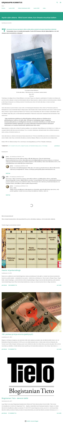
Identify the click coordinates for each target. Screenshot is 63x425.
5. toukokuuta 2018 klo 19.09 (21, 165)
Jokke (7, 176)
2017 (9, 145)
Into (19, 145)
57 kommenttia (12, 413)
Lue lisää (59, 285)
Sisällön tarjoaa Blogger (31, 421)
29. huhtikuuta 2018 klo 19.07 (17, 176)
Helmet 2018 (14, 145)
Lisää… (44, 8)
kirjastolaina (24, 145)
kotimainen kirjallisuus (35, 145)
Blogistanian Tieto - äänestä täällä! (15, 398)
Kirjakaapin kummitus (12, 2)
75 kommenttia (12, 349)
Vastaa (8, 173)
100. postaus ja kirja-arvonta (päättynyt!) (17, 334)
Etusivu (3, 8)
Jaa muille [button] (57, 145)
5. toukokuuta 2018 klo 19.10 (21, 186)
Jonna (7, 156)
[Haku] (57, 2)
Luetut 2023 (36, 8)
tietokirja (44, 145)
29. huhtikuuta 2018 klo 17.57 (17, 156)
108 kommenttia (12, 285)
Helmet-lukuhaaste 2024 (24, 8)
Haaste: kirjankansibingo (11, 270)
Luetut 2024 (12, 8)
